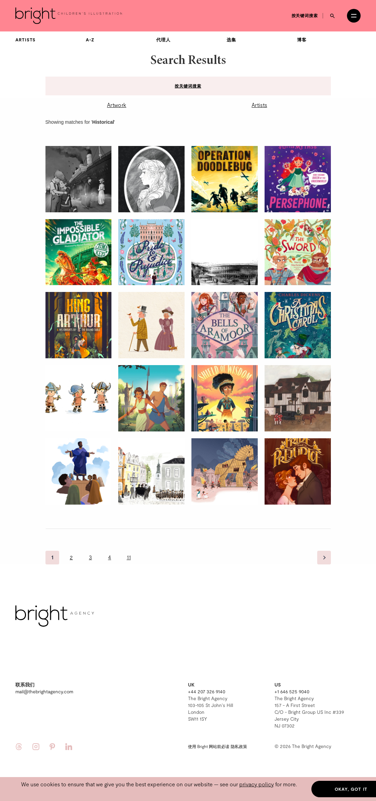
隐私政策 (239, 746)
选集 (231, 39)
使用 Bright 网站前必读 (208, 746)
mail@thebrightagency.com (44, 691)
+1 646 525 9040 (291, 691)
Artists (25, 39)
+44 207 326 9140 (206, 691)
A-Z (90, 39)
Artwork (116, 105)
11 (129, 557)
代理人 (163, 39)
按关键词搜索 (305, 15)
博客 (302, 39)
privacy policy (256, 784)
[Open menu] (354, 16)
